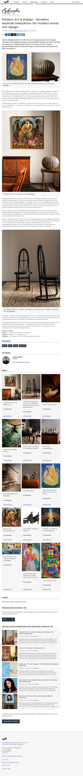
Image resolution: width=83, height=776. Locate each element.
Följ (8, 619)
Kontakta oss (19, 756)
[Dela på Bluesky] (18, 34)
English (9, 768)
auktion (5, 345)
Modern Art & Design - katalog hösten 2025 (14, 601)
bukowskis (23, 345)
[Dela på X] (12, 34)
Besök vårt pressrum (11, 721)
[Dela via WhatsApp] (20, 34)
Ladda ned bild (7, 416)
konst (10, 345)
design (16, 345)
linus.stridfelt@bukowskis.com (21, 362)
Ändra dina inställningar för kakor (10, 762)
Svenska (4, 768)
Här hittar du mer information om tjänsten (12, 744)
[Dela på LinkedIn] (9, 34)
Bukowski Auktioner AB (21, 30)
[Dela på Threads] (15, 34)
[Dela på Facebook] (6, 34)
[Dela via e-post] (23, 34)
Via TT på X (5, 759)
